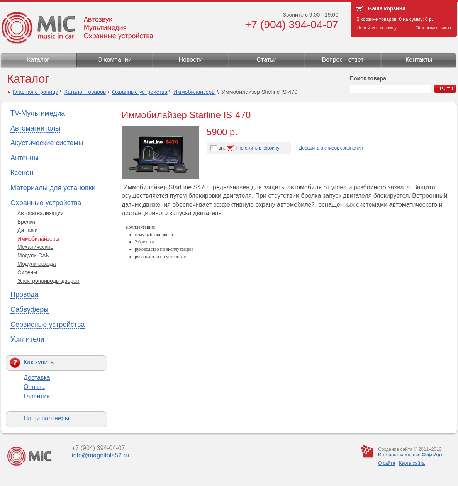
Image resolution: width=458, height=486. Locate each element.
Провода (24, 294)
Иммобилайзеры (194, 92)
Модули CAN (33, 255)
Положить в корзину (258, 148)
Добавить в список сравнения (331, 148)
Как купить (39, 362)
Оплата (34, 387)
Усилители (27, 339)
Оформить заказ (433, 28)
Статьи (267, 59)
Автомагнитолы (35, 128)
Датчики (27, 230)
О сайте (386, 463)
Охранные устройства (139, 92)
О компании (114, 59)
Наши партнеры (46, 418)
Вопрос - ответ (342, 59)
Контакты (418, 59)
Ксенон (21, 173)
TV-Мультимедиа (37, 113)
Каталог (38, 59)
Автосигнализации (40, 213)
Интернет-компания (410, 454)
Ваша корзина (386, 8)
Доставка (37, 377)
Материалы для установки (52, 188)
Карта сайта (412, 463)
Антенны (24, 158)
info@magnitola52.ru (100, 455)
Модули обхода (36, 264)
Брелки (26, 222)
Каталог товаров (85, 92)
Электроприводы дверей (48, 281)
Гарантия (37, 396)
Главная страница (35, 92)
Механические (35, 247)
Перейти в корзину (376, 28)
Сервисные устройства (47, 324)
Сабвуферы (29, 309)
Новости (191, 59)
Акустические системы (46, 143)
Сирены (27, 272)
